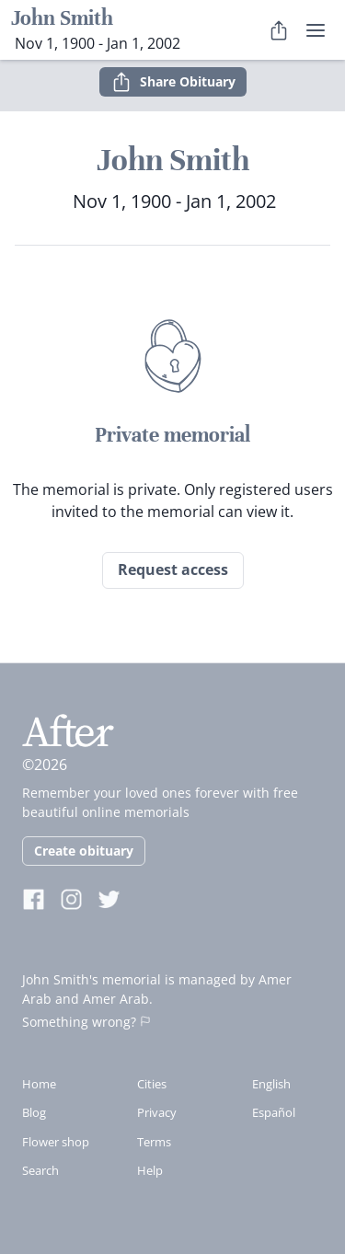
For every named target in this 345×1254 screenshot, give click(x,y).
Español (273, 1112)
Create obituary (83, 850)
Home (39, 1084)
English (271, 1084)
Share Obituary (173, 82)
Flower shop (55, 1141)
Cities (152, 1084)
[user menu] (315, 30)
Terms (154, 1141)
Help (150, 1170)
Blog (34, 1112)
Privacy (157, 1112)
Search (40, 1170)
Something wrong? (86, 1021)
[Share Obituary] (278, 30)
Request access (173, 569)
